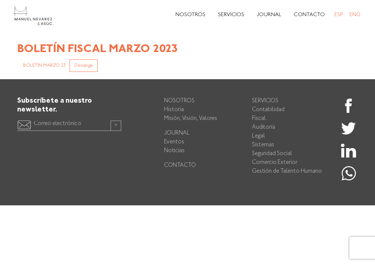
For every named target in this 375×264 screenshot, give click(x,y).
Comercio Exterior (274, 162)
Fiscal (259, 118)
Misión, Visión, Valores (190, 118)
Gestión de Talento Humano (287, 171)
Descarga (83, 65)
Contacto (309, 14)
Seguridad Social (272, 154)
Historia (174, 110)
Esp (338, 14)
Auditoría (263, 127)
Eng (354, 14)
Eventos (174, 142)
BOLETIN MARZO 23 (44, 65)
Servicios (231, 14)
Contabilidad (268, 110)
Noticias (174, 151)
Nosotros (190, 14)
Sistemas (263, 145)
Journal (269, 14)
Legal (258, 136)
